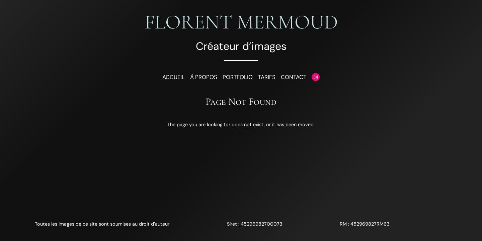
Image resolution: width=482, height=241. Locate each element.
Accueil (173, 77)
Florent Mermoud (241, 22)
